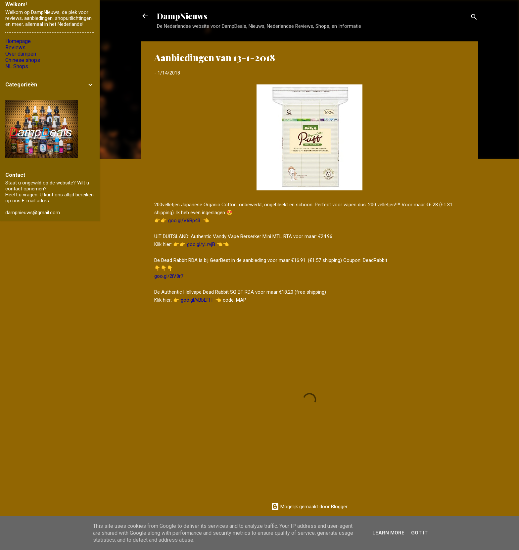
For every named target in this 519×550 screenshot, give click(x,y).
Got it (419, 533)
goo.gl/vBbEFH (196, 300)
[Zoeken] (474, 18)
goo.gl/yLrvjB (201, 244)
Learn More (388, 533)
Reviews (15, 47)
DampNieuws (182, 16)
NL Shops (16, 66)
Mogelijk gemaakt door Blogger (309, 507)
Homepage (18, 41)
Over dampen (20, 54)
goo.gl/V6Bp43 (184, 221)
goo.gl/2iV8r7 (168, 276)
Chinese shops (22, 60)
